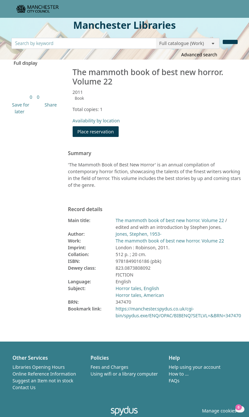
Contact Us (24, 387)
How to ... (179, 374)
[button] (19, 108)
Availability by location (96, 121)
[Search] (230, 42)
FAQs (174, 381)
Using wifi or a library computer (124, 374)
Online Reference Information (44, 374)
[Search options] (187, 43)
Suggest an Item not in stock (43, 381)
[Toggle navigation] (234, 11)
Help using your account (194, 367)
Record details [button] (85, 209)
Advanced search (199, 54)
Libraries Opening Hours (39, 367)
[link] (31, 97)
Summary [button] (79, 153)
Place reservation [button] (98, 131)
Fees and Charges (109, 367)
